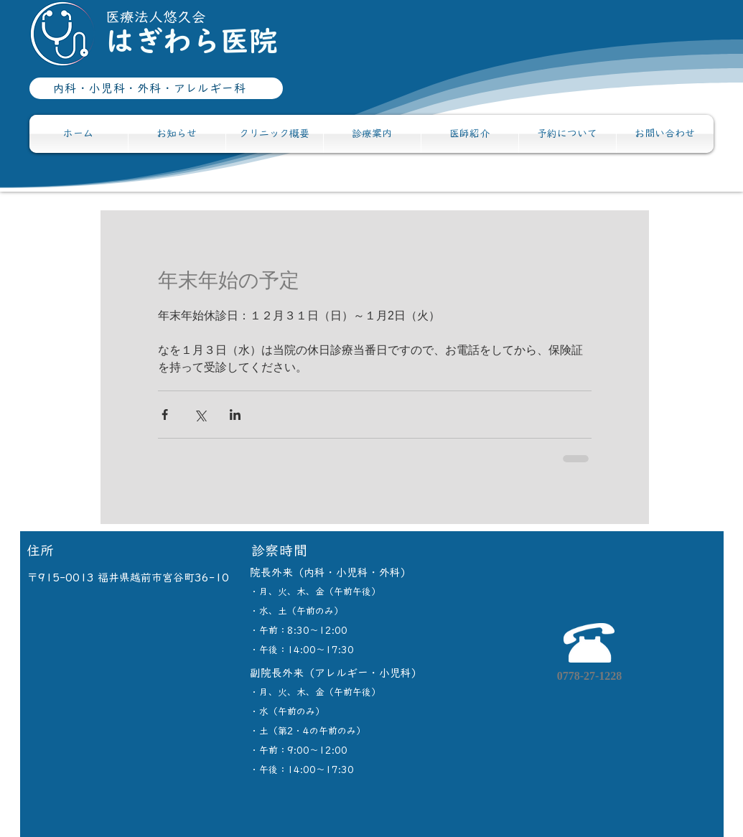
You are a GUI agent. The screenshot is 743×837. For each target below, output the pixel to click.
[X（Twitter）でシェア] (200, 414)
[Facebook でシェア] (165, 414)
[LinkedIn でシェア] (235, 414)
